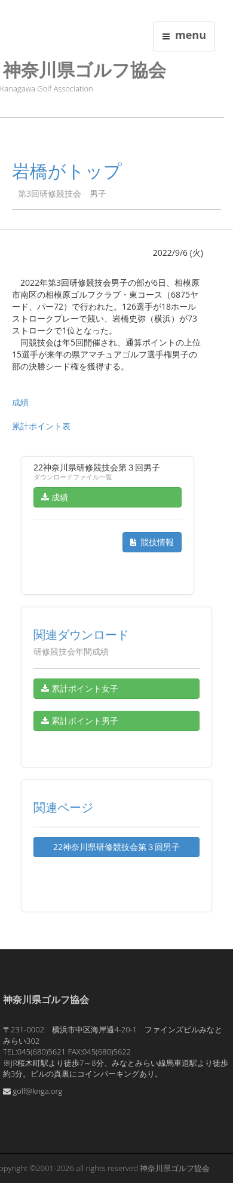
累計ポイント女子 (79, 688)
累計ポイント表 (41, 426)
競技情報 (152, 542)
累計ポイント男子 (79, 720)
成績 (20, 402)
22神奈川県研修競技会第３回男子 (116, 846)
